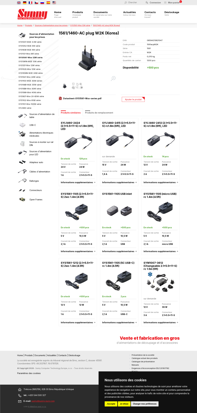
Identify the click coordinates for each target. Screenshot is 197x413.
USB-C (32, 125)
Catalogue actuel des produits (145, 358)
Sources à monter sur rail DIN (41, 143)
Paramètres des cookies (29, 373)
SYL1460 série (25, 108)
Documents (104, 14)
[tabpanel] (119, 223)
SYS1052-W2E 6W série (29, 46)
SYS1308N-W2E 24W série (31, 73)
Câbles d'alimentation (39, 171)
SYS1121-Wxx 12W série (29, 65)
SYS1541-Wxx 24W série (30, 77)
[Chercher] (135, 2)
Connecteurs (35, 190)
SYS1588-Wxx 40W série (30, 92)
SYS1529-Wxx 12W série (30, 69)
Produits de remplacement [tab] (99, 112)
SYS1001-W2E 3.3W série (30, 42)
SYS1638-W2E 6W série (29, 50)
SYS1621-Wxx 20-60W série (31, 96)
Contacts (150, 14)
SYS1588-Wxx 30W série (30, 88)
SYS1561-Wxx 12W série (80, 25)
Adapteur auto (36, 162)
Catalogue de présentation (143, 361)
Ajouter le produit (133, 99)
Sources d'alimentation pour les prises (51, 25)
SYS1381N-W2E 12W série (30, 61)
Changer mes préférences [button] (144, 404)
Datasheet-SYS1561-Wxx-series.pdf (82, 98)
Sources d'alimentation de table (42, 115)
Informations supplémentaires (77, 182)
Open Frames (35, 199)
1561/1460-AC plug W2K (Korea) (106, 25)
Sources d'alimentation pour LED (40, 153)
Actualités (129, 13)
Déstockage (171, 13)
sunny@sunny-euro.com (43, 401)
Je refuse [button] (124, 404)
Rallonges (34, 181)
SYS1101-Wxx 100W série (30, 104)
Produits (78, 14)
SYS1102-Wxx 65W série (30, 100)
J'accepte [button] (111, 404)
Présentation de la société (143, 355)
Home (59, 14)
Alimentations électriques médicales (41, 134)
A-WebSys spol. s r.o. (37, 406)
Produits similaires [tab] (71, 112)
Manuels (135, 365)
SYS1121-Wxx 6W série (29, 54)
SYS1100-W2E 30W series (30, 81)
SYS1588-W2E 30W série (30, 85)
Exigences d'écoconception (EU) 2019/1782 (150, 368)
